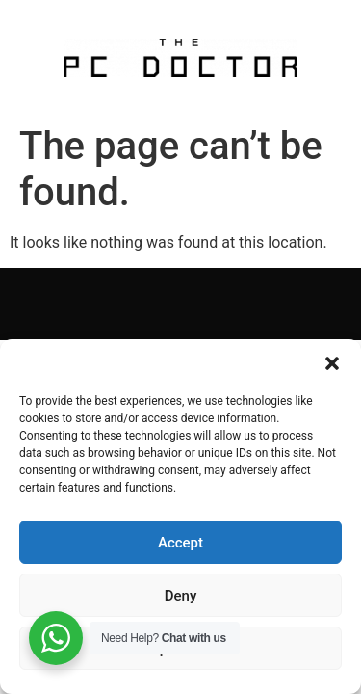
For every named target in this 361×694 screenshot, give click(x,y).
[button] (332, 363)
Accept (180, 542)
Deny (181, 595)
